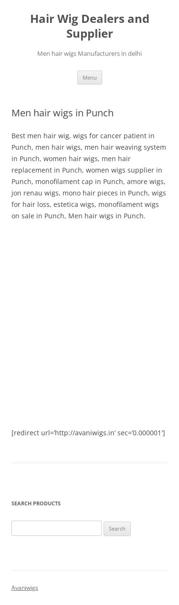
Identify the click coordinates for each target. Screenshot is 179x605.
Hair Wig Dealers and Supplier (89, 26)
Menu (90, 77)
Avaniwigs (24, 588)
